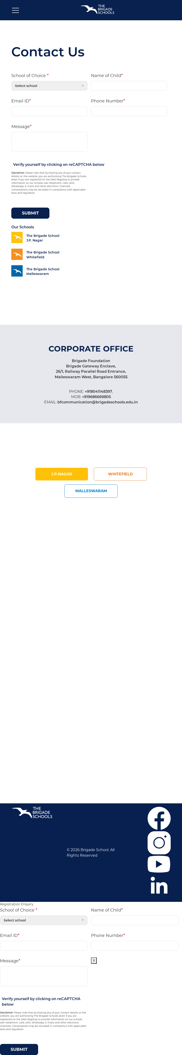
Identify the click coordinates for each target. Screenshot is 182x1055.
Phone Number (108, 101)
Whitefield (120, 474)
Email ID (21, 101)
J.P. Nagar (63, 679)
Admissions (23, 693)
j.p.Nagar (61, 474)
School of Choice (30, 75)
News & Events (26, 707)
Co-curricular (24, 700)
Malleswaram (91, 491)
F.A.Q (17, 686)
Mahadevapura (68, 686)
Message (21, 126)
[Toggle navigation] (15, 11)
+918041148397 (98, 391)
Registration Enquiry (16, 904)
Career (18, 679)
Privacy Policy (24, 721)
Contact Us (22, 714)
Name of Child (107, 75)
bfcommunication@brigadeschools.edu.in (97, 402)
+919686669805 (96, 397)
